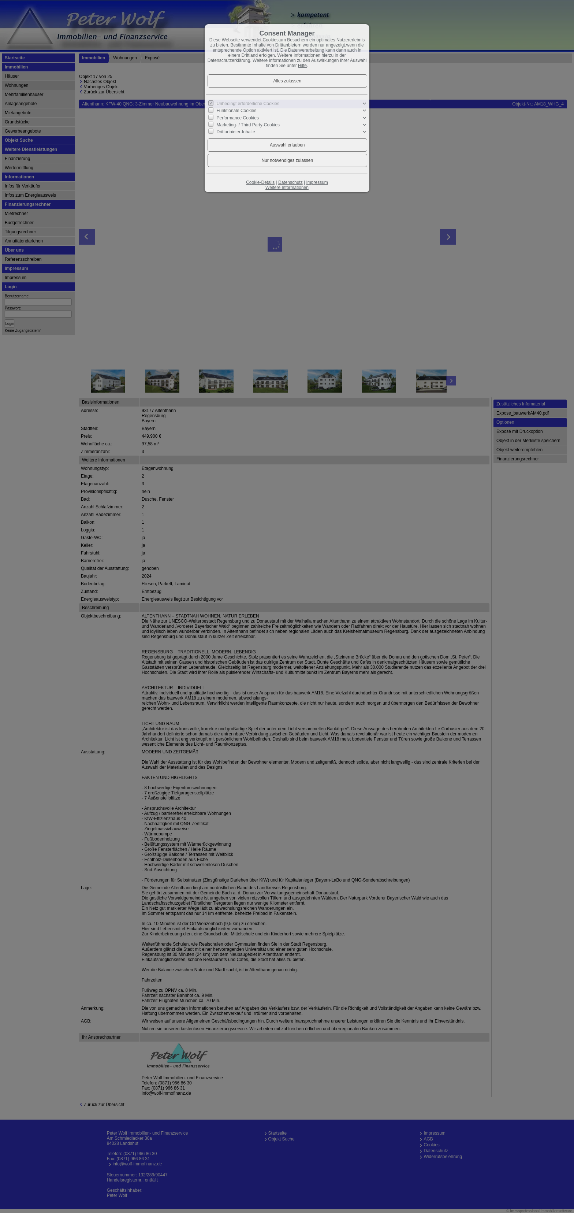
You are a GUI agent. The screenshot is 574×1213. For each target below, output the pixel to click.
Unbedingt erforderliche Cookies (248, 103)
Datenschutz (290, 182)
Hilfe (302, 65)
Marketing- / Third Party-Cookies (248, 124)
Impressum (317, 182)
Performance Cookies (238, 117)
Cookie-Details (260, 182)
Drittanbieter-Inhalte (236, 131)
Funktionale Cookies (237, 110)
